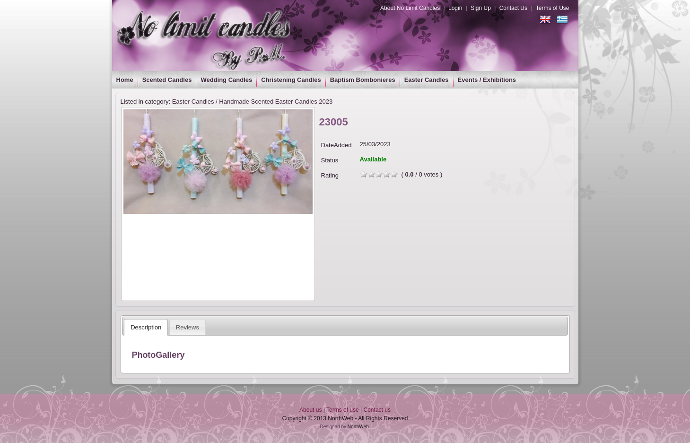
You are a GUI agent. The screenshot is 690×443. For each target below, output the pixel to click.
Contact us (377, 410)
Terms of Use (552, 8)
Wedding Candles (226, 79)
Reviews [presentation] (187, 327)
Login (455, 8)
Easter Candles (426, 79)
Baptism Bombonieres (362, 79)
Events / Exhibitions (487, 79)
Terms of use (342, 410)
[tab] (146, 327)
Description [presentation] (146, 327)
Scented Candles (167, 79)
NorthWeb (358, 426)
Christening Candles (291, 79)
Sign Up (481, 8)
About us (310, 410)
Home (124, 79)
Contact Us (513, 8)
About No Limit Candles (410, 8)
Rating (330, 175)
